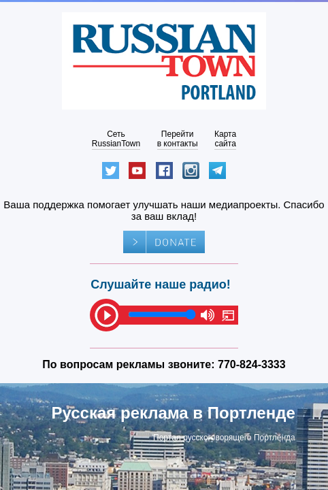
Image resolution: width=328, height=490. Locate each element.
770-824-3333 (252, 364)
